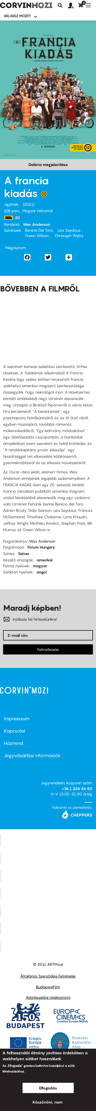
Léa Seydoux (69, 230)
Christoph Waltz (68, 235)
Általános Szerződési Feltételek (48, 976)
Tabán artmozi (49, 928)
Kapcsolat (15, 731)
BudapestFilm (48, 987)
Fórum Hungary (41, 547)
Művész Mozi (48, 876)
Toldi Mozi (48, 946)
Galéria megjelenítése (48, 164)
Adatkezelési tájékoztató (48, 997)
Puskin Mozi (48, 893)
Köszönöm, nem (47, 1102)
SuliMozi (49, 911)
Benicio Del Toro (39, 230)
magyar (40, 565)
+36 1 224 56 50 (77, 788)
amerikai (45, 560)
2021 (28, 204)
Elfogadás (48, 1088)
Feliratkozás (48, 649)
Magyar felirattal (37, 210)
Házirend (13, 743)
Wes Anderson (36, 224)
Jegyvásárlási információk (32, 755)
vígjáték (11, 204)
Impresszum (16, 718)
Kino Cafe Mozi (48, 858)
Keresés (60, 5)
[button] (73, 5)
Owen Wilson (37, 235)
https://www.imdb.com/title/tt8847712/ (8, 218)
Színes (23, 553)
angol (41, 572)
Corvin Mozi (49, 840)
